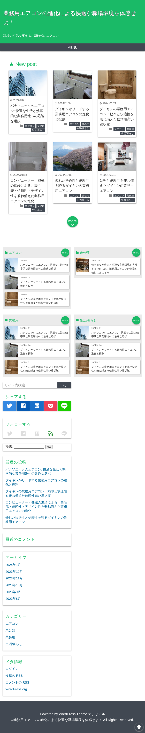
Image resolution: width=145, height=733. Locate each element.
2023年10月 (14, 585)
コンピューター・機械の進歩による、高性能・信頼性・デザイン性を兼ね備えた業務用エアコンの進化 (27, 191)
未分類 (10, 630)
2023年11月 (14, 578)
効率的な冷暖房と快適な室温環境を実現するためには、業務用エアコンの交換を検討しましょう (114, 268)
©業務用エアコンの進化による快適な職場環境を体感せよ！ (56, 720)
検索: (9, 446)
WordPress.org (16, 689)
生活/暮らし (38, 130)
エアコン (30, 126)
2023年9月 (13, 592)
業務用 (40, 126)
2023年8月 (13, 598)
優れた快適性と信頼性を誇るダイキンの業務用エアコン (72, 186)
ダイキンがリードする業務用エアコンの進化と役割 (72, 114)
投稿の (14, 675)
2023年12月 (14, 571)
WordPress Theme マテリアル (82, 714)
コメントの (17, 682)
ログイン (11, 669)
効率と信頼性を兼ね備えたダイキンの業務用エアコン (117, 186)
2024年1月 (13, 565)
